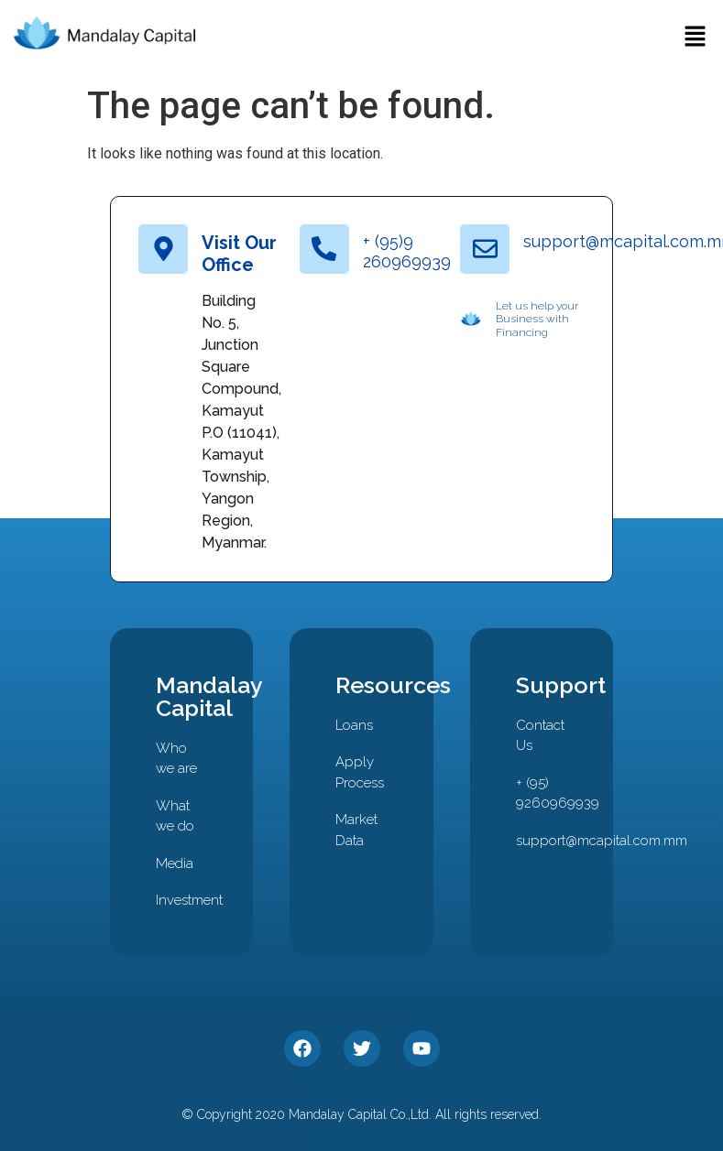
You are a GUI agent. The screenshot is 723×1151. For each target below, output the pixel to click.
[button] (695, 38)
